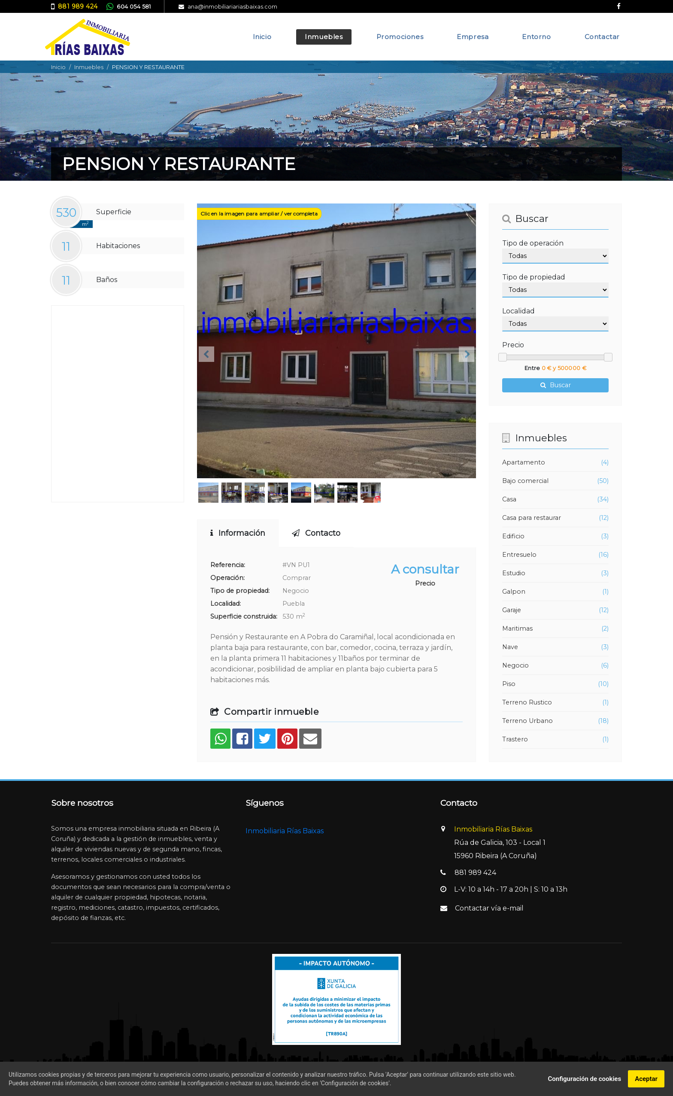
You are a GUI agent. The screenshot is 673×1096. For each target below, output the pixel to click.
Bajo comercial (525, 481)
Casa (509, 499)
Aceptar (646, 1079)
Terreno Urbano (527, 721)
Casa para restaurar (531, 518)
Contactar (602, 37)
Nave (510, 647)
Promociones (400, 37)
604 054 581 (134, 6)
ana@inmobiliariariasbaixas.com (232, 6)
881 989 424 (77, 6)
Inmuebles (324, 37)
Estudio (513, 573)
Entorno (536, 37)
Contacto (316, 533)
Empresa (472, 37)
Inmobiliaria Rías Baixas (285, 831)
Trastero (515, 739)
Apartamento (523, 462)
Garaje (511, 610)
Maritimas (517, 628)
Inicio (262, 37)
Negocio (515, 665)
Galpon (513, 591)
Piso (508, 684)
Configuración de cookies (584, 1079)
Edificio (513, 536)
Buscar (555, 385)
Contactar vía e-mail (489, 908)
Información (237, 533)
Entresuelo (519, 555)
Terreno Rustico (527, 702)
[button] (206, 353)
